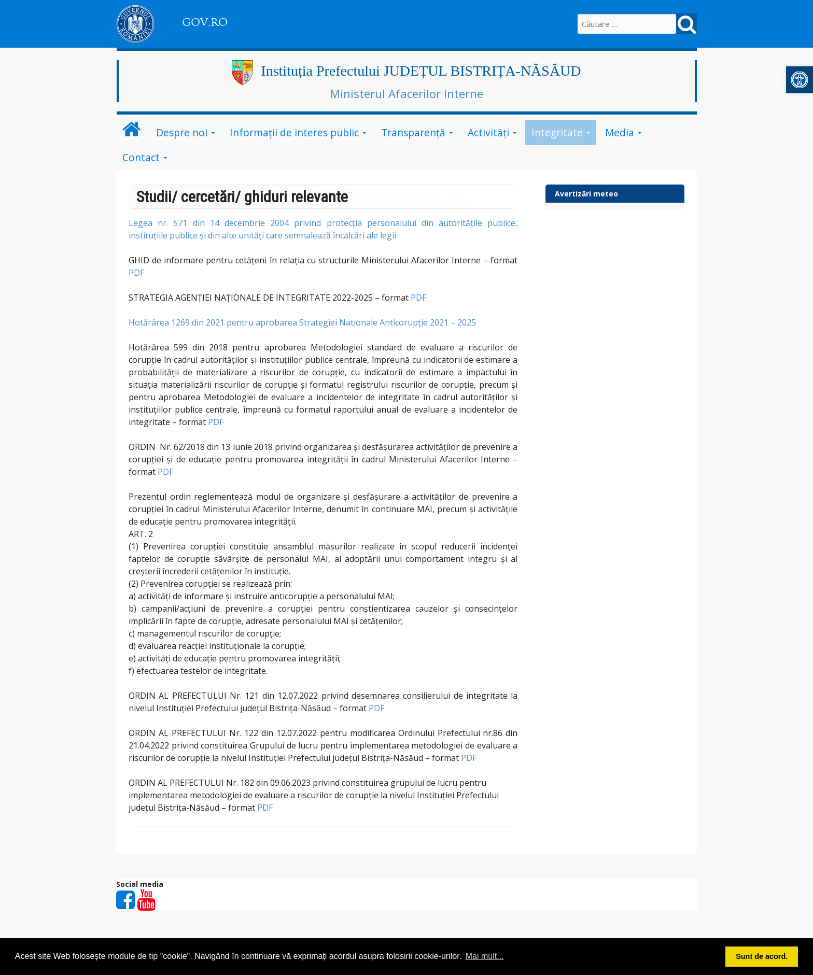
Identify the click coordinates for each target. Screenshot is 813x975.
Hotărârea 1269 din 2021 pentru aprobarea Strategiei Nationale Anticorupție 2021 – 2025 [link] (302, 322)
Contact (141, 157)
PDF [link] (136, 272)
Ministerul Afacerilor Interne (406, 93)
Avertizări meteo (586, 194)
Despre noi (181, 132)
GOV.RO (205, 22)
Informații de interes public (294, 132)
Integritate (557, 132)
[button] (799, 79)
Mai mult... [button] (485, 956)
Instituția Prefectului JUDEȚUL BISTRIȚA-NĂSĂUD (421, 71)
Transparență (413, 132)
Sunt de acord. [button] (762, 956)
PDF (418, 297)
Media (619, 132)
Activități (488, 132)
